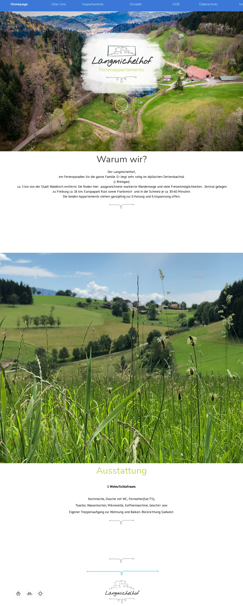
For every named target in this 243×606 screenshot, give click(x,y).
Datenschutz (208, 4)
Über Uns (58, 4)
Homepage (19, 4)
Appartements (93, 4)
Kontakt (136, 4)
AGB (176, 4)
